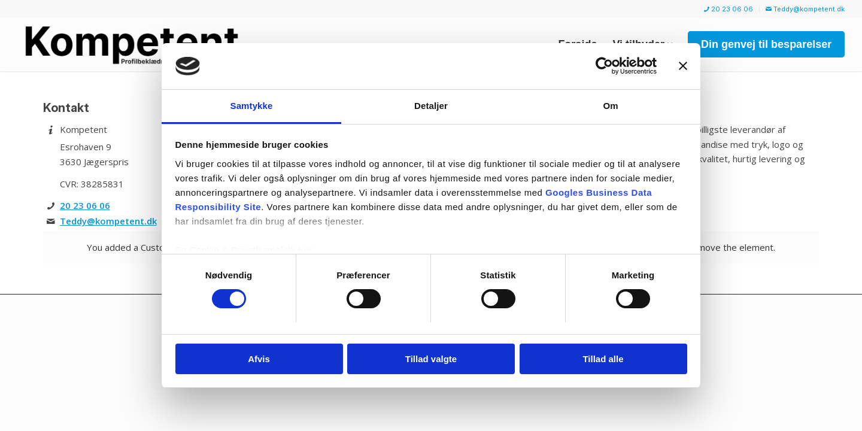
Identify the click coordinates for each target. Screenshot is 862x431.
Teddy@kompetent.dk (805, 9)
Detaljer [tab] (431, 106)
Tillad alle (602, 359)
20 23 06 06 (728, 9)
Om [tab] (610, 106)
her (305, 250)
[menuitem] (729, 9)
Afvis (259, 359)
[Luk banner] (683, 66)
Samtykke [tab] (251, 106)
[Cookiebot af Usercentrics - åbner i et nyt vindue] (604, 66)
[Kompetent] (151, 44)
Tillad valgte (431, 359)
